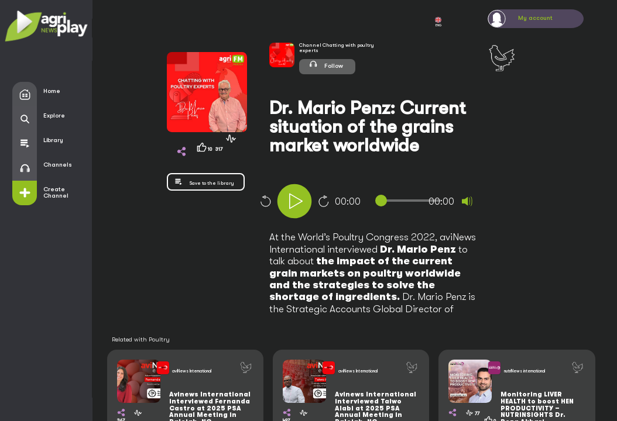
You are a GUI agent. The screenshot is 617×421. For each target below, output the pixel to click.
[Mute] (467, 201)
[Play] (294, 201)
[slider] (410, 200)
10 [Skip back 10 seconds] (265, 201)
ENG (438, 22)
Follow (326, 64)
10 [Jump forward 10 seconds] (324, 201)
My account (535, 18)
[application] (388, 202)
